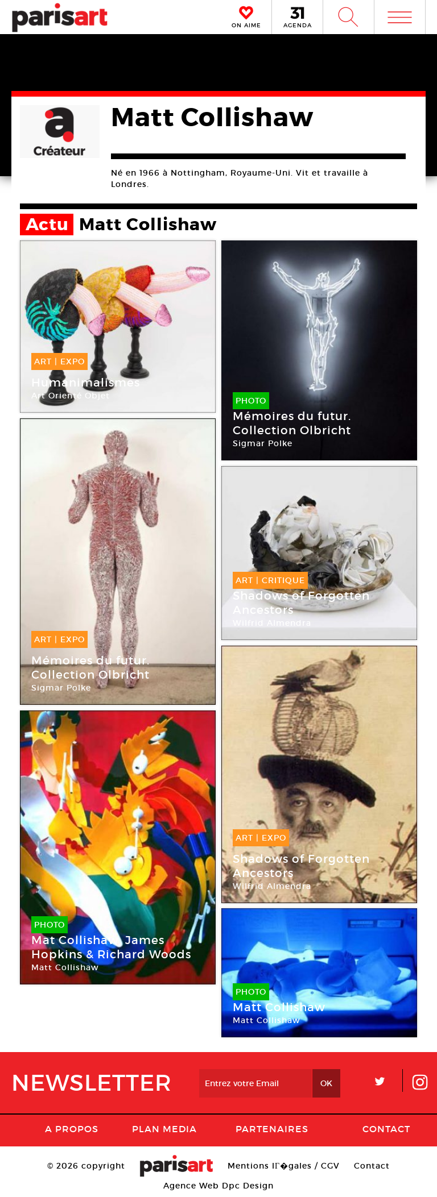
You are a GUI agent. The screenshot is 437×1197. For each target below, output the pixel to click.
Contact (386, 1128)
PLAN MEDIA (164, 1128)
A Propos (71, 1128)
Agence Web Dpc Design (218, 1186)
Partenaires (272, 1128)
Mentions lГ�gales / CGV (284, 1166)
